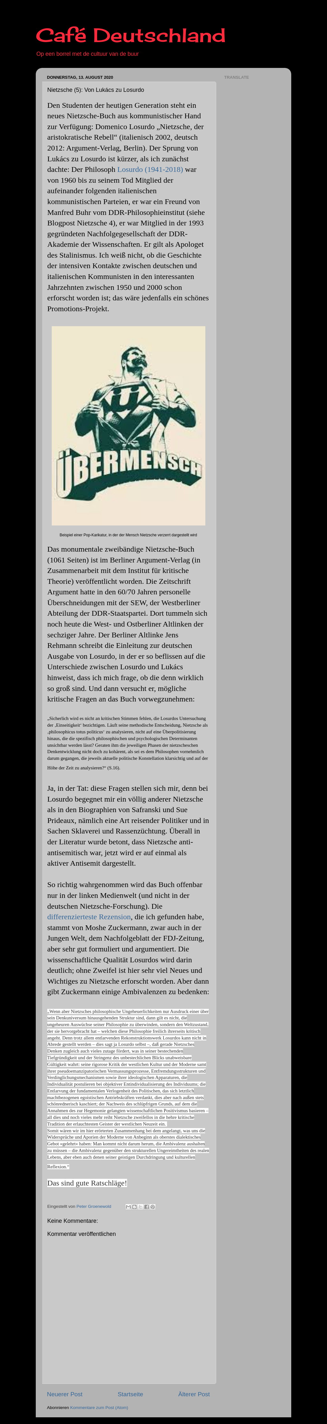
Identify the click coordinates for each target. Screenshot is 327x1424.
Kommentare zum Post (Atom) (99, 1407)
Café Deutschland (131, 35)
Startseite (130, 1394)
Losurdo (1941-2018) (150, 169)
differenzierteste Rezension (89, 917)
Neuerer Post (64, 1394)
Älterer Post (194, 1394)
